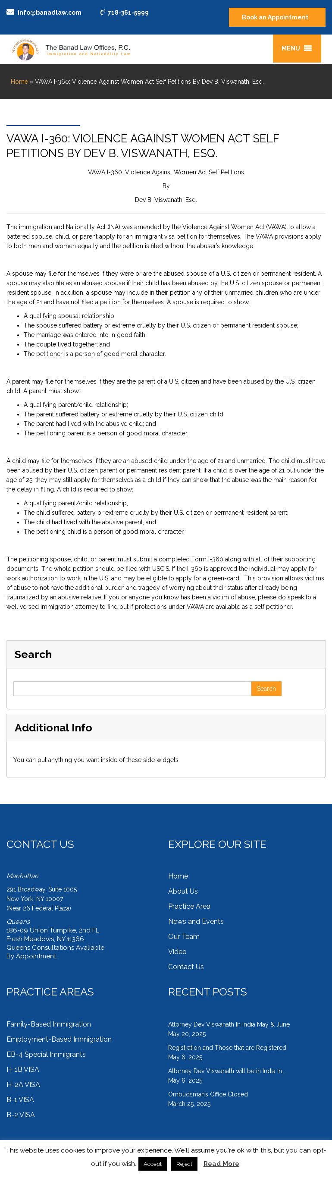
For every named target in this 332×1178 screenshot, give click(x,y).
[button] (291, 49)
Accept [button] (153, 1164)
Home (19, 81)
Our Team (184, 936)
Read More (221, 1164)
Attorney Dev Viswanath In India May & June (229, 1024)
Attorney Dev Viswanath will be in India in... (227, 1071)
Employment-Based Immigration (59, 1039)
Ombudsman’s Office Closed (208, 1094)
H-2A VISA (23, 1084)
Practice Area (189, 906)
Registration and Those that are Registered (227, 1047)
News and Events (196, 921)
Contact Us (186, 967)
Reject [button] (184, 1164)
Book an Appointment (275, 17)
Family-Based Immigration (48, 1024)
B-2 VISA (20, 1115)
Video (177, 952)
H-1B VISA (22, 1069)
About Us (183, 891)
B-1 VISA (20, 1100)
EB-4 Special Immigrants (46, 1054)
